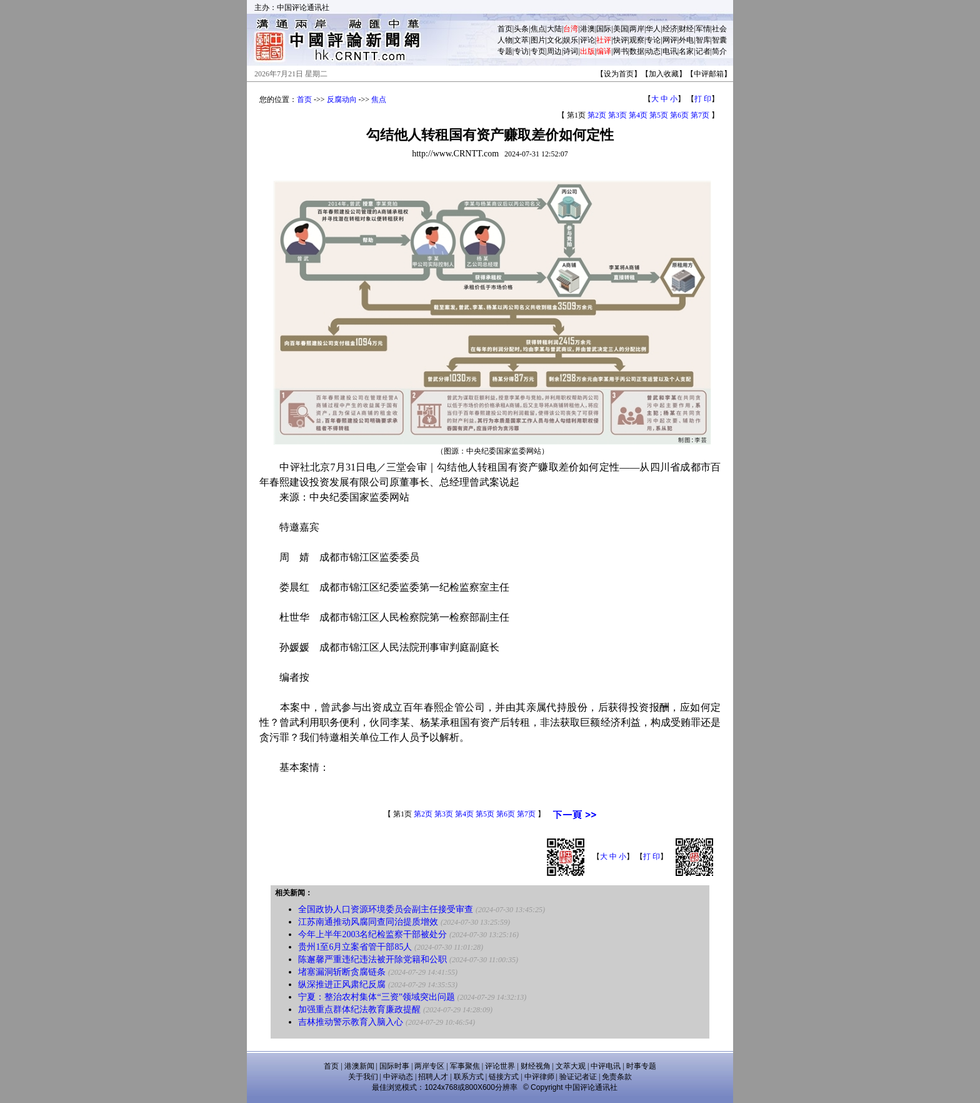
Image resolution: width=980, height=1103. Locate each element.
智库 (703, 40)
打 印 (702, 98)
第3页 (617, 115)
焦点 (538, 28)
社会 (719, 28)
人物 (505, 40)
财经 (686, 28)
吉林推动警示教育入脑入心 (350, 1022)
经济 (670, 28)
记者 (703, 51)
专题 (505, 51)
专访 (521, 51)
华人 (653, 28)
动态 (653, 51)
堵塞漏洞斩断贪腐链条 (342, 972)
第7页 (700, 115)
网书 (620, 51)
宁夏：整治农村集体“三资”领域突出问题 (376, 997)
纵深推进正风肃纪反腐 (342, 984)
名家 (686, 51)
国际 (603, 28)
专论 (653, 40)
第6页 (679, 115)
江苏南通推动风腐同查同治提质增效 (368, 922)
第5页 (658, 115)
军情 (703, 28)
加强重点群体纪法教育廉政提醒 (359, 1009)
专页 (538, 51)
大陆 (554, 28)
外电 (686, 40)
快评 (620, 40)
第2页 (597, 115)
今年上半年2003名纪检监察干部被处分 (372, 934)
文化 (554, 40)
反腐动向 (342, 99)
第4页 (638, 115)
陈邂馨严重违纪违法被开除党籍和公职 (372, 959)
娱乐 (570, 40)
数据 (636, 51)
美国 (620, 28)
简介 (719, 51)
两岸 (636, 28)
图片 (538, 40)
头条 (521, 28)
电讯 (670, 51)
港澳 (587, 28)
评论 (587, 40)
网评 (670, 40)
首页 (505, 28)
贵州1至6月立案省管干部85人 (355, 947)
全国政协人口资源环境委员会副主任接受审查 (385, 909)
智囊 (719, 40)
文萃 (521, 40)
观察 (636, 40)
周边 (554, 51)
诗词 (570, 51)
